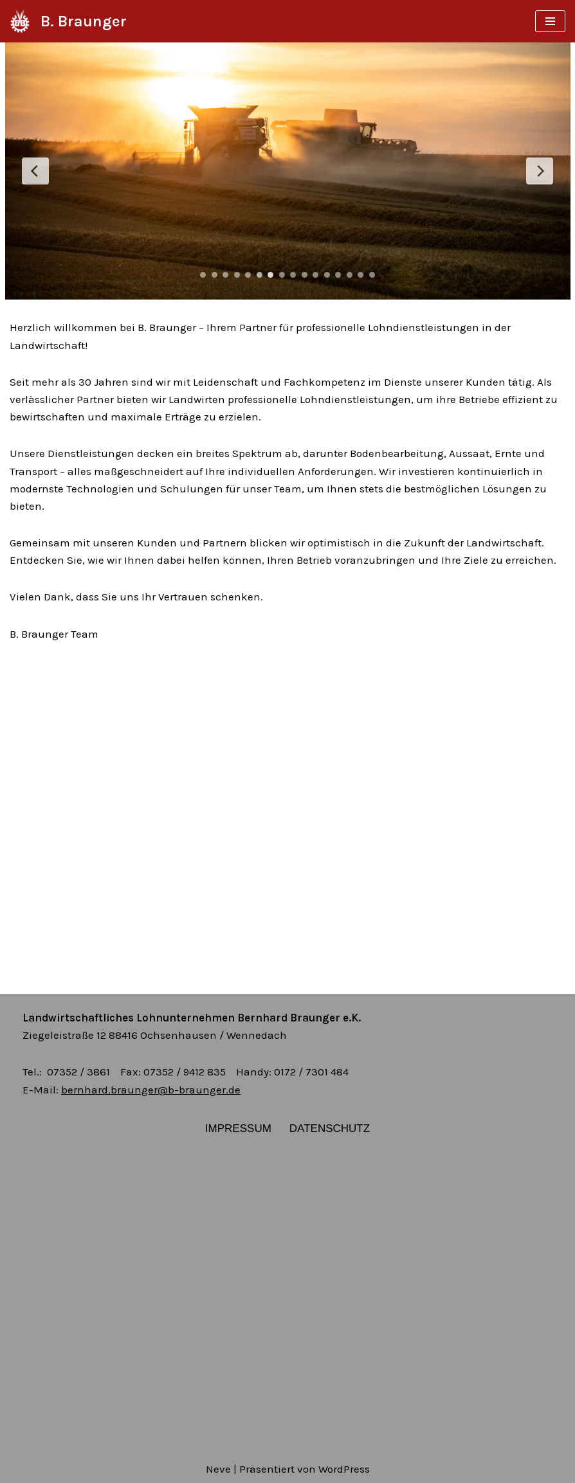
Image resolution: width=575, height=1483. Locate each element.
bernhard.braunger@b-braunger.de (151, 1089)
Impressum (238, 1128)
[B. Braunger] (68, 21)
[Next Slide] (539, 170)
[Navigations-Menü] (550, 21)
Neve (218, 1468)
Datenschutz (329, 1128)
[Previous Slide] (35, 170)
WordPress (344, 1468)
